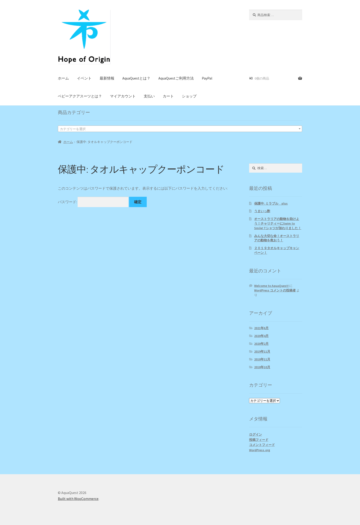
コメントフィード (262, 445)
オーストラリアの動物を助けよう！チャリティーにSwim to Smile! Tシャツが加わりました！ (277, 223)
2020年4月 (261, 336)
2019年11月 (262, 351)
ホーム (63, 78)
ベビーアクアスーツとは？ (80, 96)
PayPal (207, 78)
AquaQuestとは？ (136, 78)
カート (168, 96)
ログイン (255, 434)
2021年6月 (261, 328)
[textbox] (180, 129)
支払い (149, 96)
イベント (84, 78)
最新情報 (107, 78)
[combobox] (180, 129)
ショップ (189, 96)
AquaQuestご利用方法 (176, 78)
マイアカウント (123, 96)
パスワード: (93, 202)
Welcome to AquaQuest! (271, 286)
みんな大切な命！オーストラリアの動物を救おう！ (276, 238)
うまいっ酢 (262, 211)
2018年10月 (262, 367)
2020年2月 (261, 344)
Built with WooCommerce (78, 498)
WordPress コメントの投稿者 (275, 290)
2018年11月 (262, 359)
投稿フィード (258, 440)
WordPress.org (259, 450)
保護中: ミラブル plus (271, 203)
